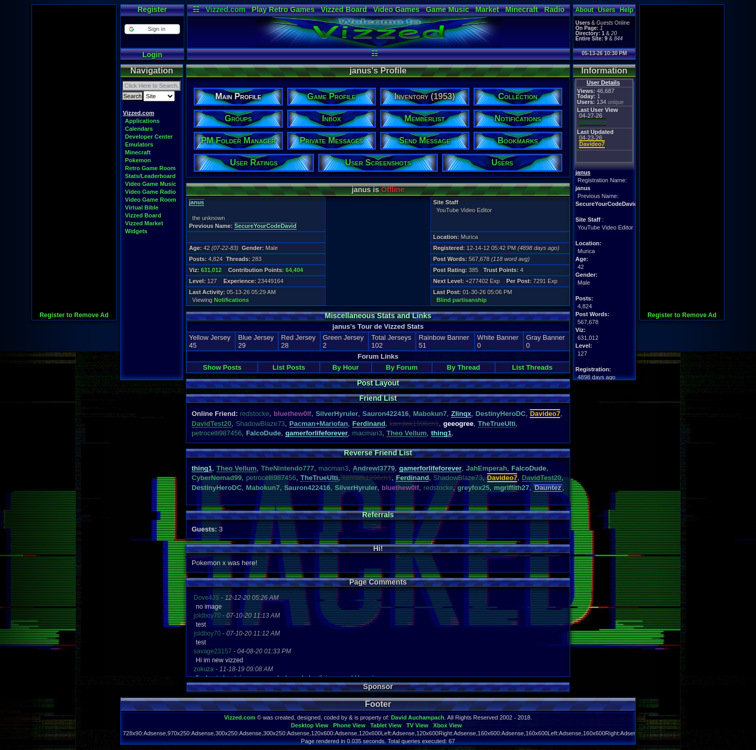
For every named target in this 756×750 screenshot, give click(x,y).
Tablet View (386, 725)
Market (487, 9)
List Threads (532, 367)
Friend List (378, 398)
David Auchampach (418, 717)
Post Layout (378, 383)
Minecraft (521, 9)
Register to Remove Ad (74, 315)
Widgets (136, 231)
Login (152, 54)
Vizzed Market (144, 223)
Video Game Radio (150, 192)
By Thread (463, 367)
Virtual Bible (142, 207)
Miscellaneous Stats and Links (377, 315)
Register (152, 9)
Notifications (231, 300)
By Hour (345, 367)
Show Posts (222, 367)
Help (626, 10)
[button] (152, 29)
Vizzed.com (225, 9)
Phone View (349, 725)
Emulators (139, 144)
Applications (142, 121)
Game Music (447, 9)
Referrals (378, 515)
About (584, 10)
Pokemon (138, 160)
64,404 (294, 270)
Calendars (139, 129)
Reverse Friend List (378, 453)
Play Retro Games (282, 9)
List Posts (288, 367)
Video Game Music (150, 184)
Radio (554, 9)
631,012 (211, 270)
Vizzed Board (344, 9)
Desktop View (309, 725)
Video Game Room (150, 199)
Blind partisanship (461, 300)
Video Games (396, 9)
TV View (417, 725)
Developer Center (149, 136)
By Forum (402, 367)
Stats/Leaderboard (150, 176)
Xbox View (447, 725)
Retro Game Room (150, 168)
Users (606, 10)
